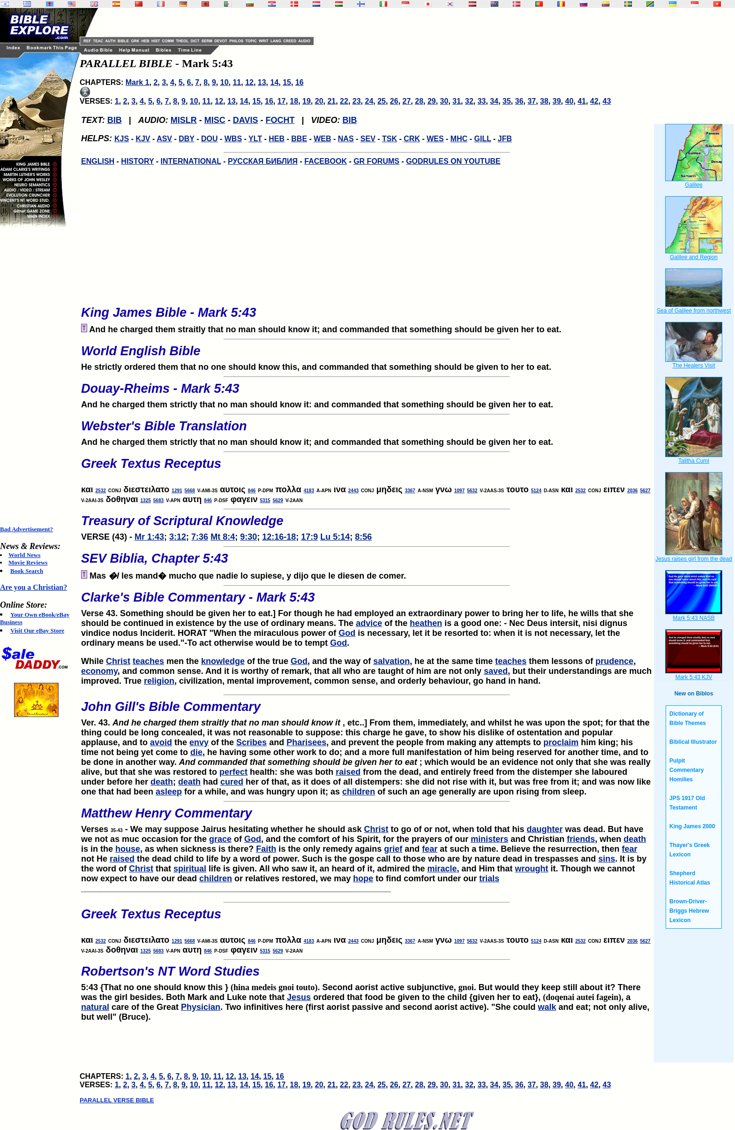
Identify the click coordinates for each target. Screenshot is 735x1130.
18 (294, 101)
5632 (472, 490)
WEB (322, 139)
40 (569, 101)
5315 (265, 500)
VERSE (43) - (366, 525)
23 (356, 101)
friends (581, 839)
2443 (353, 490)
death (161, 781)
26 (394, 101)
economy (99, 671)
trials (489, 878)
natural (95, 1007)
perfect (233, 772)
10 (224, 82)
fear (429, 849)
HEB (277, 139)
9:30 (248, 537)
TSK (389, 139)
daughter (544, 829)
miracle (442, 868)
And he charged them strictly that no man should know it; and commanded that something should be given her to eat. (366, 430)
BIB (114, 120)
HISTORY (137, 161)
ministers (489, 839)
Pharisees (306, 742)
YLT (255, 139)
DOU (209, 139)
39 (557, 101)
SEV (367, 139)
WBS (233, 139)
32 (469, 101)
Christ (118, 661)
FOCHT (279, 120)
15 (287, 82)
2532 (101, 490)
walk (547, 1007)
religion (159, 681)
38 (544, 101)
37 (531, 101)
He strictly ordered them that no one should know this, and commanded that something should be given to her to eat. (366, 355)
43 (607, 101)
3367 (410, 490)
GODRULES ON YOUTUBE (453, 161)
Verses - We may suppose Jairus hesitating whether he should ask (366, 817)
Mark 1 (138, 82)
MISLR (184, 120)
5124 (536, 490)
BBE (299, 139)
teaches (148, 661)
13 (262, 82)
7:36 (199, 537)
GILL (482, 139)
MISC (214, 120)
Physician (200, 1007)
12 (249, 82)
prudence (614, 661)
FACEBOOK (325, 161)
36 (519, 101)
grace (220, 839)
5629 (278, 500)
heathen (426, 623)
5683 (158, 500)
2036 (632, 490)
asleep (169, 791)
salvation (391, 661)
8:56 (363, 537)
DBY (187, 139)
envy (199, 742)
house (127, 849)
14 (274, 82)
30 (444, 101)
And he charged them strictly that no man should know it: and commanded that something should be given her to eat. (366, 392)
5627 (645, 490)
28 (419, 101)
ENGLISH (97, 161)
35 (506, 101)
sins (606, 858)
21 (331, 101)
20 (319, 101)
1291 (177, 490)
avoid (161, 742)
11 (236, 82)
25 (381, 101)
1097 (459, 490)
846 (252, 490)
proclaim (560, 742)
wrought (531, 868)
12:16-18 (279, 537)
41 (582, 101)
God (346, 633)
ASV (164, 139)
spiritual (189, 868)
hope (363, 878)
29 (432, 101)
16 (299, 82)
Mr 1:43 (149, 537)
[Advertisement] (37, 376)
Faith (266, 849)
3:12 (177, 537)
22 (344, 101)
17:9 (309, 537)
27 (407, 101)
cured (231, 781)
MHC (458, 139)
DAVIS (245, 120)
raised (348, 772)
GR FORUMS (376, 161)
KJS (121, 139)
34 (494, 101)
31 (456, 101)
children (358, 791)
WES (435, 139)
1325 (146, 500)
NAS (346, 139)
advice (369, 623)
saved (496, 671)
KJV (142, 139)
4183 (309, 490)
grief (393, 849)
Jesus (299, 997)
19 (306, 101)
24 (369, 101)
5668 (190, 490)
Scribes (251, 742)
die (196, 752)
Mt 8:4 (222, 537)
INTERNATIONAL (191, 161)
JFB (505, 139)
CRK (412, 139)
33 (482, 101)
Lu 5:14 (335, 537)
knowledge (223, 661)
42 (594, 101)
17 (282, 101)
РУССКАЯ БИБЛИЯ (263, 161)
